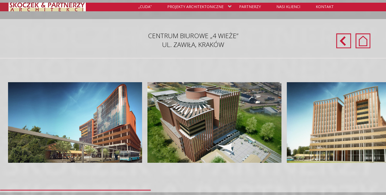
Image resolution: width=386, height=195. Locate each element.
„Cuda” (145, 6)
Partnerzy (250, 6)
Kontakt (325, 6)
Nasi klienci (288, 6)
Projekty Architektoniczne (198, 7)
